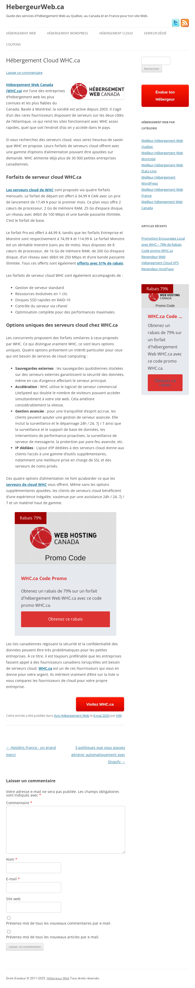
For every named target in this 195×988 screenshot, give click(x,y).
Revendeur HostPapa (157, 269)
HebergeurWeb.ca (35, 6)
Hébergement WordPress (67, 33)
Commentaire (19, 802)
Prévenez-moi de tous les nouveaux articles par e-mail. (52, 937)
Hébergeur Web (58, 978)
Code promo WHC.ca (157, 250)
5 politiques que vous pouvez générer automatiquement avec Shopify (98, 754)
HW (119, 715)
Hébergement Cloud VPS (160, 262)
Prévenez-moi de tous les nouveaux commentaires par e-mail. (58, 923)
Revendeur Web (153, 256)
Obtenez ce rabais (65, 619)
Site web (13, 898)
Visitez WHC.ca (100, 704)
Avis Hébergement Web (71, 715)
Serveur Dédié (155, 33)
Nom (11, 859)
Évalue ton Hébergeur (165, 95)
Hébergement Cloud (116, 33)
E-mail (13, 878)
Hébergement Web (21, 33)
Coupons (13, 44)
